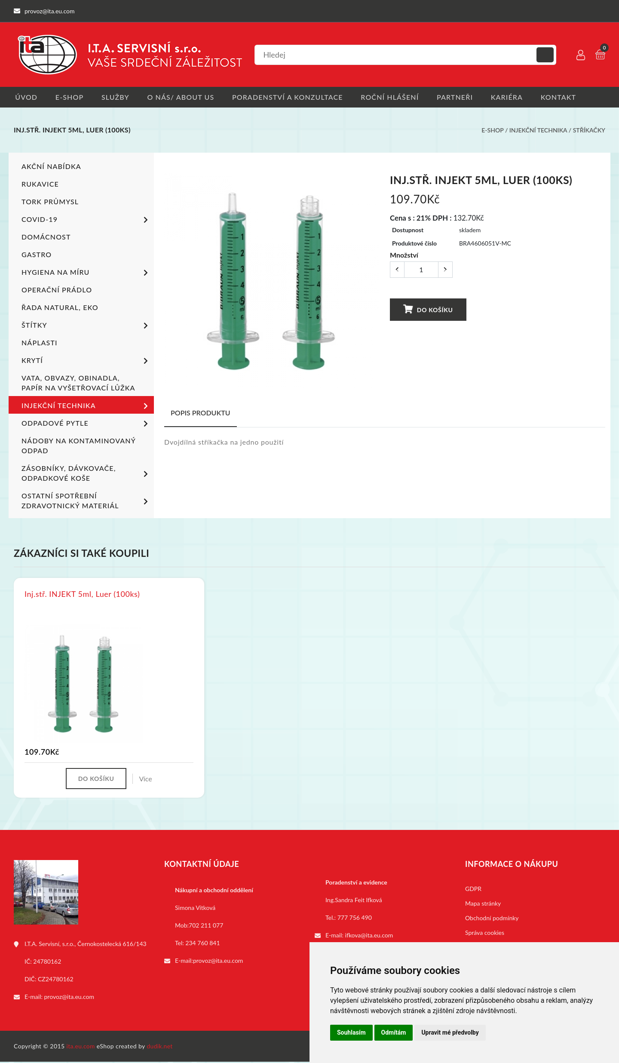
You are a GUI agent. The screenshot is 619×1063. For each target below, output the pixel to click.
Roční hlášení (395, 97)
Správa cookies (484, 933)
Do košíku (428, 309)
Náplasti (39, 343)
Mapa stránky (483, 904)
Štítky (86, 326)
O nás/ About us (183, 97)
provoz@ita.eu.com (69, 998)
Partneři (461, 97)
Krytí (86, 361)
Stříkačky (589, 130)
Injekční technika (538, 130)
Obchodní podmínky (492, 919)
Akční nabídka (51, 167)
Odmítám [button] (393, 1032)
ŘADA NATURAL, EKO (59, 308)
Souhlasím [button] (351, 1032)
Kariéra (514, 97)
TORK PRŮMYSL (50, 202)
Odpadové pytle (86, 424)
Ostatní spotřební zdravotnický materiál (86, 501)
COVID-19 (86, 220)
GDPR (473, 890)
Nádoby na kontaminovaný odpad (78, 446)
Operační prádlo (56, 290)
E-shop (69, 97)
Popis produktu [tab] (200, 413)
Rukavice (40, 184)
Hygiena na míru (86, 273)
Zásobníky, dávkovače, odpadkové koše (86, 473)
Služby (117, 97)
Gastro (36, 255)
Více (146, 779)
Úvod (25, 97)
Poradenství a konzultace (291, 97)
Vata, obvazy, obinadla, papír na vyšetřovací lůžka (78, 383)
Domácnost (45, 237)
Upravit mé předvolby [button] (449, 1032)
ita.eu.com (81, 1047)
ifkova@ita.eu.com (369, 936)
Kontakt (567, 97)
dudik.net (160, 1047)
